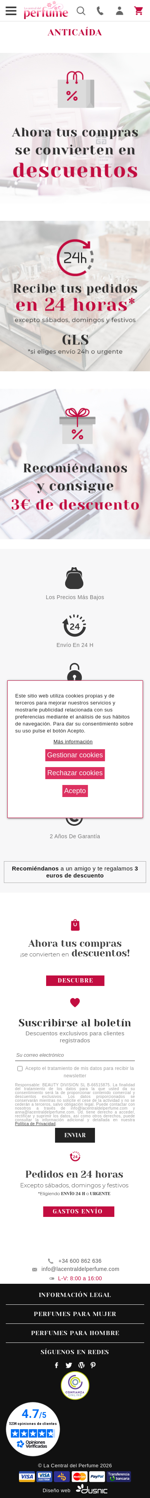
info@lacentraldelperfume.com (80, 1269)
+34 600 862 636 (80, 1261)
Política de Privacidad (35, 1124)
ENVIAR (75, 1135)
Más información (73, 742)
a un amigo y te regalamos (75, 872)
